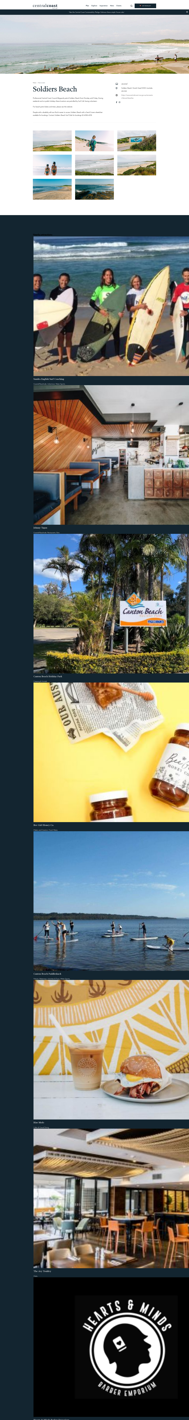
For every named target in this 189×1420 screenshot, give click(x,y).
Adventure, (51, 384)
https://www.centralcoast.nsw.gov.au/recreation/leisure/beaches (137, 96)
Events (119, 6)
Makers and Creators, (40, 830)
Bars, (58, 533)
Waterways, (43, 979)
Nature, (36, 979)
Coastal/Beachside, (40, 384)
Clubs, (35, 1276)
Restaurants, (51, 533)
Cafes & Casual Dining (41, 1127)
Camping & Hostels (40, 681)
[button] (187, 12)
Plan (87, 6)
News (112, 6)
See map (124, 91)
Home (34, 83)
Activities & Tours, (54, 979)
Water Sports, (60, 384)
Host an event (41, 83)
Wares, (55, 830)
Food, (51, 830)
